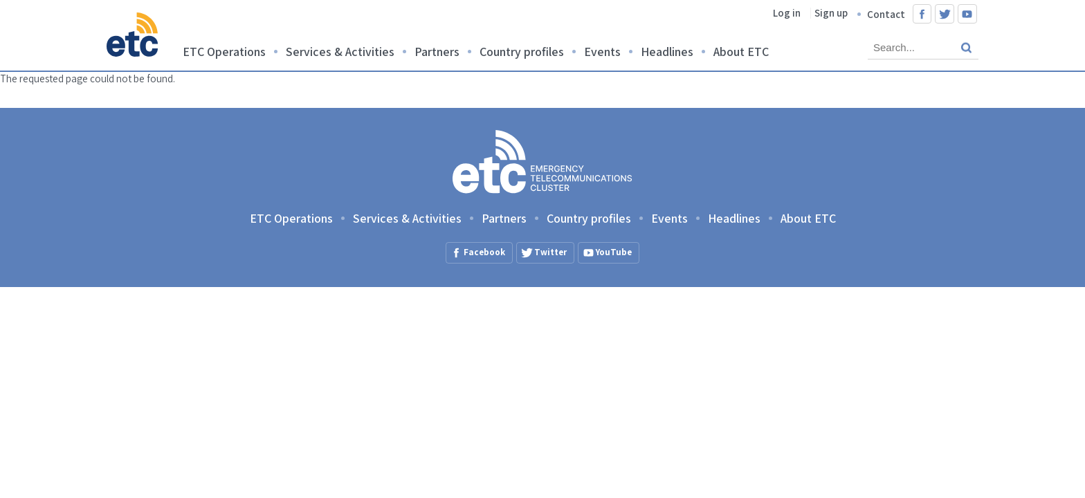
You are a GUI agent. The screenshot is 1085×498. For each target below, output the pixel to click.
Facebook (922, 14)
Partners (436, 51)
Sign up (831, 12)
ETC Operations (224, 51)
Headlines (667, 51)
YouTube (967, 14)
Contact (886, 14)
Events (602, 51)
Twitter (944, 14)
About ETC (741, 51)
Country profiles (522, 51)
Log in (787, 12)
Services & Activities (340, 51)
